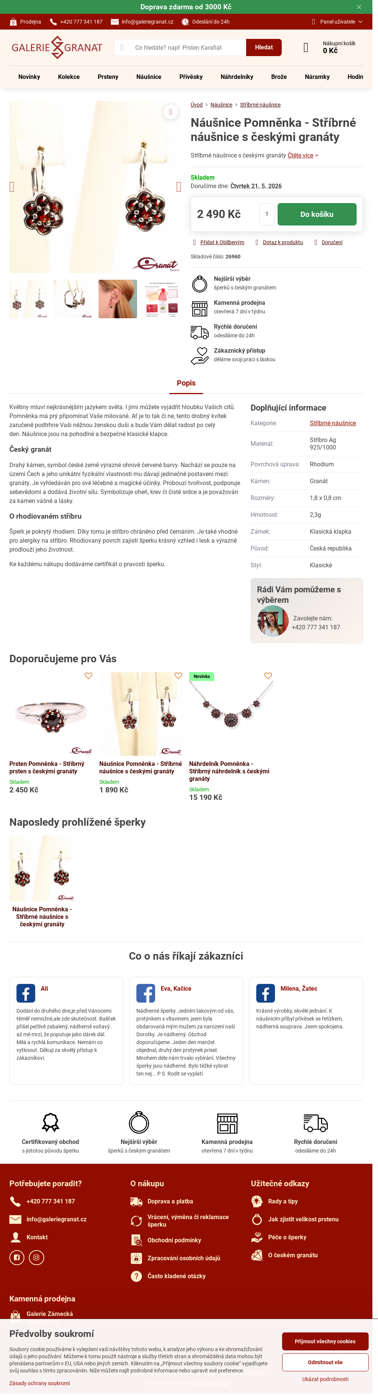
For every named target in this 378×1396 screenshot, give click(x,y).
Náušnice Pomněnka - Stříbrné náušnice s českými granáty (140, 767)
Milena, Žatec (299, 988)
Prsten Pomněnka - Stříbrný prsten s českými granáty (46, 767)
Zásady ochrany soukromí (39, 1383)
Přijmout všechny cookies (325, 1341)
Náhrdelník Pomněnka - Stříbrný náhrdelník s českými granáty (229, 771)
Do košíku (316, 214)
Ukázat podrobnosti (325, 1379)
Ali (44, 988)
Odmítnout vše (325, 1362)
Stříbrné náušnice (333, 423)
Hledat (264, 47)
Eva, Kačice (176, 988)
